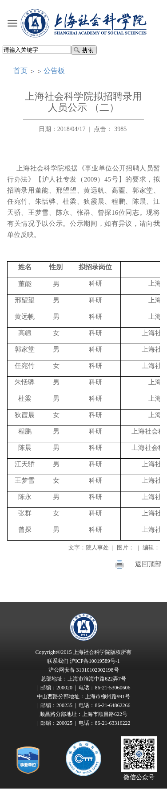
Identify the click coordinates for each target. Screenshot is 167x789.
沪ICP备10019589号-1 (95, 661)
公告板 (54, 70)
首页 (20, 70)
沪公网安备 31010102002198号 (83, 670)
